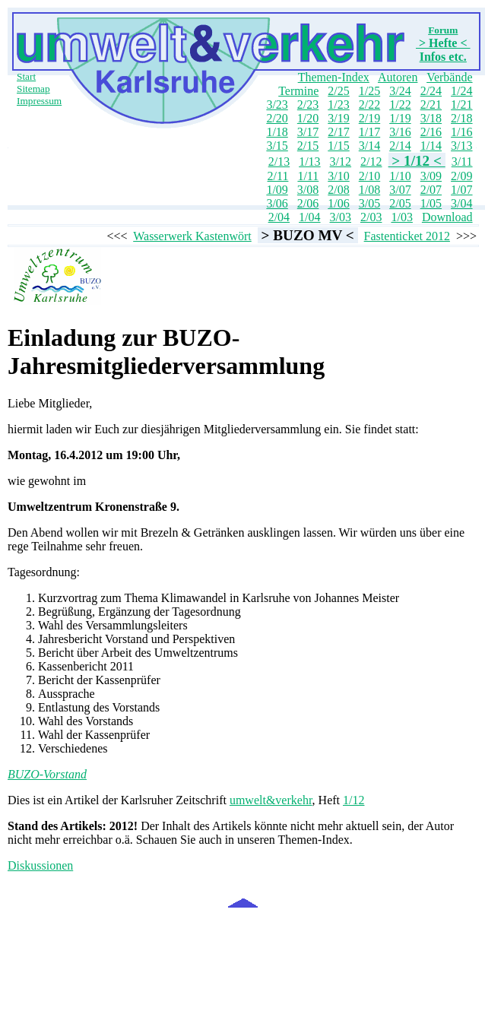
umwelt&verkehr (271, 800)
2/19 (369, 118)
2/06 (308, 203)
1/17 (369, 131)
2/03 (371, 217)
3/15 (276, 145)
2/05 (400, 203)
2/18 (461, 118)
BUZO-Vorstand (47, 774)
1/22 (400, 104)
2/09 (461, 176)
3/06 (276, 203)
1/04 (309, 217)
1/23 (338, 104)
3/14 (369, 145)
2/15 (308, 145)
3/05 (369, 203)
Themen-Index (333, 77)
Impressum (39, 100)
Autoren (397, 77)
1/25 (369, 90)
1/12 (353, 800)
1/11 (308, 176)
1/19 (400, 118)
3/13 (461, 145)
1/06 (338, 203)
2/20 (276, 118)
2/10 (369, 176)
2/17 (338, 131)
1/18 (276, 131)
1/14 (431, 145)
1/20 (308, 118)
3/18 (431, 118)
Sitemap (33, 88)
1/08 (369, 189)
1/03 (401, 217)
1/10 (400, 176)
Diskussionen (40, 865)
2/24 (431, 90)
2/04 (279, 217)
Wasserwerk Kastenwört (192, 236)
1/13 (309, 161)
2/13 (279, 161)
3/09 (431, 176)
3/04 (461, 203)
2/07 (431, 189)
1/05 (431, 203)
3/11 (462, 161)
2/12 (371, 161)
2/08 (338, 189)
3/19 (338, 118)
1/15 (338, 145)
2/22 (369, 104)
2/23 (308, 104)
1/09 (276, 189)
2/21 (431, 104)
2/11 (278, 176)
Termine (298, 90)
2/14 (400, 145)
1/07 (461, 189)
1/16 (461, 131)
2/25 (338, 90)
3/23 (276, 104)
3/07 (400, 189)
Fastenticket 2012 (407, 236)
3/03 (340, 217)
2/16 (431, 131)
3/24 (400, 90)
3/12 (340, 161)
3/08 (308, 189)
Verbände (449, 77)
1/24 (461, 90)
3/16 (400, 131)
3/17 (308, 131)
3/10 (338, 176)
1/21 (461, 104)
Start (26, 76)
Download (447, 217)
